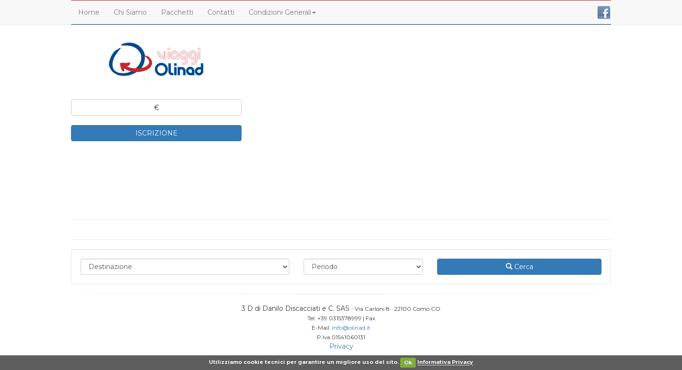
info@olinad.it (351, 327)
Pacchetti (177, 12)
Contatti (220, 12)
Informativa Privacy (445, 362)
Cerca (519, 266)
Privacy (341, 346)
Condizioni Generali (282, 12)
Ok (408, 362)
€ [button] (156, 107)
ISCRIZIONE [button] (156, 133)
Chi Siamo (130, 12)
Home (88, 12)
